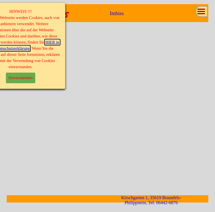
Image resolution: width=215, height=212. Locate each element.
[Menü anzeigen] (201, 11)
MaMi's (50, 14)
